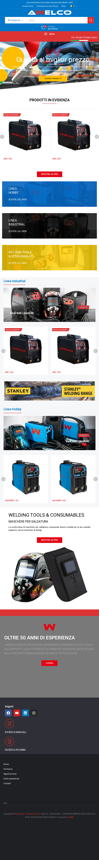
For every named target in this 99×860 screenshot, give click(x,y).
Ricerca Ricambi (15, 749)
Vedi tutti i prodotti (22, 313)
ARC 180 (8, 158)
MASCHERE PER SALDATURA (28, 521)
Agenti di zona (10, 774)
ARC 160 (9, 372)
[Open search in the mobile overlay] (49, 20)
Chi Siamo (8, 769)
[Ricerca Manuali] (9, 723)
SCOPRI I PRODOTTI (53, 79)
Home (6, 764)
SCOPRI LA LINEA (17, 199)
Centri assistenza (11, 779)
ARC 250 (56, 158)
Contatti (7, 783)
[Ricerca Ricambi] (9, 741)
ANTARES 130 (11, 500)
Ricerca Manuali (15, 732)
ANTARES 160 (59, 500)
